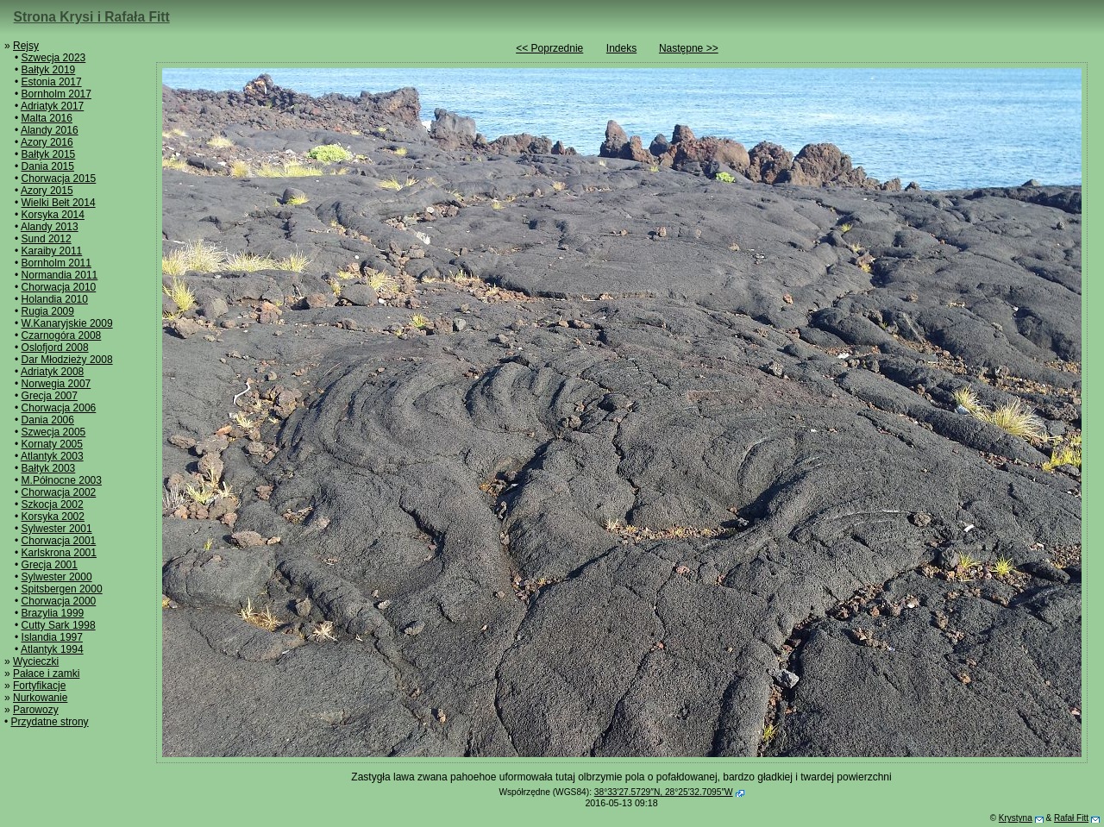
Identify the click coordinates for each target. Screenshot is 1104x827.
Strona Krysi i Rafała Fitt (92, 16)
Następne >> (688, 48)
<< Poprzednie (549, 48)
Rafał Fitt (1071, 818)
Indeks (621, 48)
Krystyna (1015, 818)
